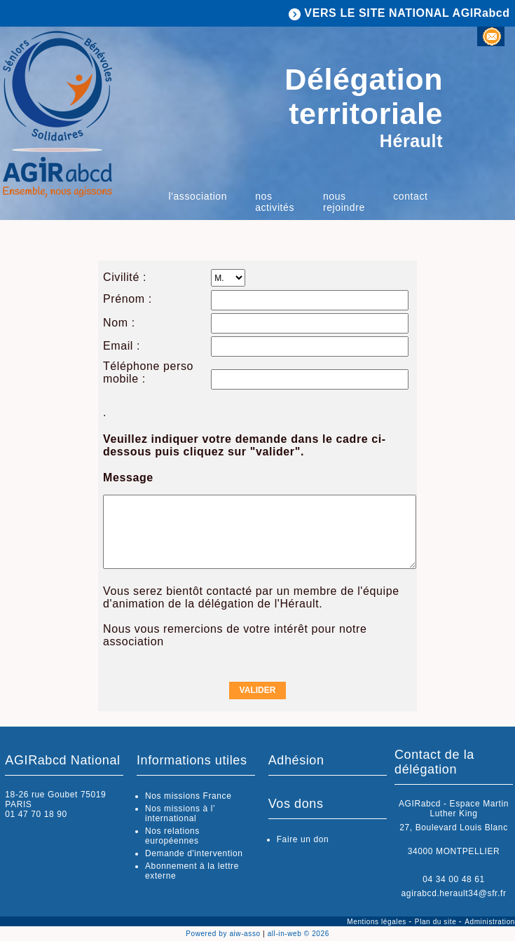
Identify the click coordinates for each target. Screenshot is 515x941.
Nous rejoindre (344, 202)
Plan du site (437, 922)
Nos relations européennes (172, 836)
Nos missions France (188, 796)
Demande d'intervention (194, 853)
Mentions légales (377, 922)
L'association (198, 196)
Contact (410, 196)
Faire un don (303, 839)
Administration (490, 922)
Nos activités (274, 202)
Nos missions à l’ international (180, 813)
